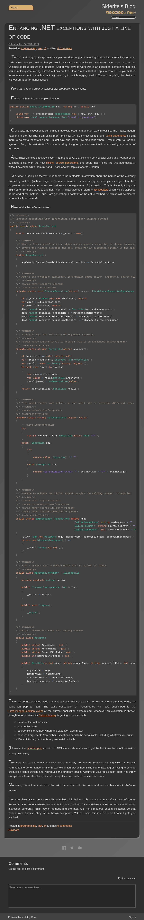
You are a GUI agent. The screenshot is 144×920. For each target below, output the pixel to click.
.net (40, 48)
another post (34, 748)
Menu (14, 7)
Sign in (132, 917)
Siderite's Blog (119, 6)
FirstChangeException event (26, 710)
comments (64, 48)
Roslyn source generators (62, 162)
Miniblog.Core (29, 917)
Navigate (14, 829)
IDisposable (101, 189)
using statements (116, 135)
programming (28, 48)
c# (45, 48)
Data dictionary (47, 715)
